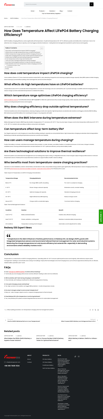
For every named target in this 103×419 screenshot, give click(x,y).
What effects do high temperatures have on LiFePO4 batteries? (23, 52)
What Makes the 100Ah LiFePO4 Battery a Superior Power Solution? (17, 339)
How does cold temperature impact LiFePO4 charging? (20, 50)
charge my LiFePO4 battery (17, 272)
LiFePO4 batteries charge (11, 100)
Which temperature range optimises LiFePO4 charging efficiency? (23, 54)
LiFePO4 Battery (14, 18)
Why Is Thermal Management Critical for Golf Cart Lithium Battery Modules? (63, 371)
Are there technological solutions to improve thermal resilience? (23, 62)
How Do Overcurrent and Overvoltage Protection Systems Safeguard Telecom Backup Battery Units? (63, 389)
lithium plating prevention (14, 310)
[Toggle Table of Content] (41, 48)
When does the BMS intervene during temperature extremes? (22, 57)
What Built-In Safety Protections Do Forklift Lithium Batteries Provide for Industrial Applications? (63, 406)
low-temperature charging (29, 310)
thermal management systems (45, 310)
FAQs (7, 68)
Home (6, 18)
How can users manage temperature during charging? (21, 60)
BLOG (59, 355)
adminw (28, 26)
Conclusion (10, 67)
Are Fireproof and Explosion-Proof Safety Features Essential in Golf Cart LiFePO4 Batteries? (64, 397)
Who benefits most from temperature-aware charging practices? (24, 64)
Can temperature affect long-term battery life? (19, 59)
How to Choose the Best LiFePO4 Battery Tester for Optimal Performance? (50, 339)
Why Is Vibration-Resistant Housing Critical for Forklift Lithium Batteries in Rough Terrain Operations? (63, 379)
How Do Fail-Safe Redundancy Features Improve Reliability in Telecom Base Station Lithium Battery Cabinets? (64, 362)
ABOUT (29, 355)
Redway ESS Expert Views (14, 65)
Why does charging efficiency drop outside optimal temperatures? (24, 55)
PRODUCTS (46, 355)
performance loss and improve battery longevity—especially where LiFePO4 (30, 169)
